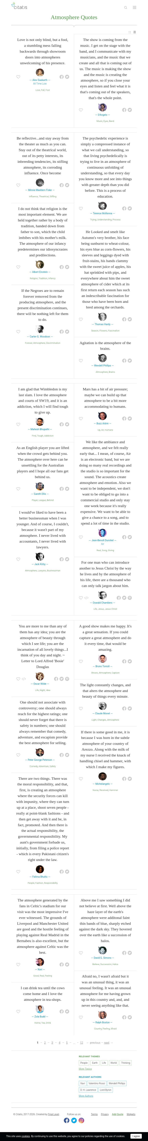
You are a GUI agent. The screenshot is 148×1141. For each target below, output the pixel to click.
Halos (115, 964)
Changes (101, 720)
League (42, 501)
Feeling (48, 976)
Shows (94, 673)
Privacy (105, 1115)
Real (99, 551)
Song (104, 551)
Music (100, 121)
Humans (109, 430)
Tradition (43, 279)
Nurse (95, 791)
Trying (93, 220)
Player (35, 501)
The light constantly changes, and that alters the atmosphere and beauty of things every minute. (105, 691)
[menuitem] (130, 33)
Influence (33, 197)
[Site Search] (126, 7)
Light (94, 720)
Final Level (53, 1115)
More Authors (86, 1096)
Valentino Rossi (97, 1084)
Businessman (53, 571)
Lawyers (42, 571)
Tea (43, 1023)
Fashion (39, 883)
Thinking (125, 1063)
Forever (28, 343)
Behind (50, 501)
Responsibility (51, 883)
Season (94, 331)
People (31, 883)
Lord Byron (105, 1090)
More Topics (85, 1069)
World (113, 1063)
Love (38, 90)
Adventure (44, 767)
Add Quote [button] (117, 1115)
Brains (112, 372)
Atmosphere (39, 343)
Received (103, 791)
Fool (48, 90)
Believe (95, 964)
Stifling (53, 197)
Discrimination (53, 343)
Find (34, 436)
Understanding (104, 220)
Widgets (131, 1115)
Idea (48, 690)
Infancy (51, 279)
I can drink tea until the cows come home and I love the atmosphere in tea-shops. (43, 994)
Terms (94, 1115)
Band (111, 121)
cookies (26, 1136)
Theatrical (44, 197)
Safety (53, 767)
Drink (48, 1023)
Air (102, 430)
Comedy (34, 767)
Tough (40, 436)
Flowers (103, 331)
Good (36, 976)
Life (95, 609)
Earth (95, 1063)
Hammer (113, 791)
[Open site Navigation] (135, 7)
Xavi (82, 1084)
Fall (43, 90)
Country (98, 1029)
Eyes (105, 121)
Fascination (113, 331)
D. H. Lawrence (88, 1090)
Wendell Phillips (117, 1084)
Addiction (49, 436)
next (106, 1043)
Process (116, 220)
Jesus (101, 609)
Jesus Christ (111, 609)
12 (81, 1043)
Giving (111, 551)
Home (37, 1023)
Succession (106, 964)
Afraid (114, 1029)
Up (99, 430)
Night (42, 690)
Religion (34, 279)
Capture (115, 673)
